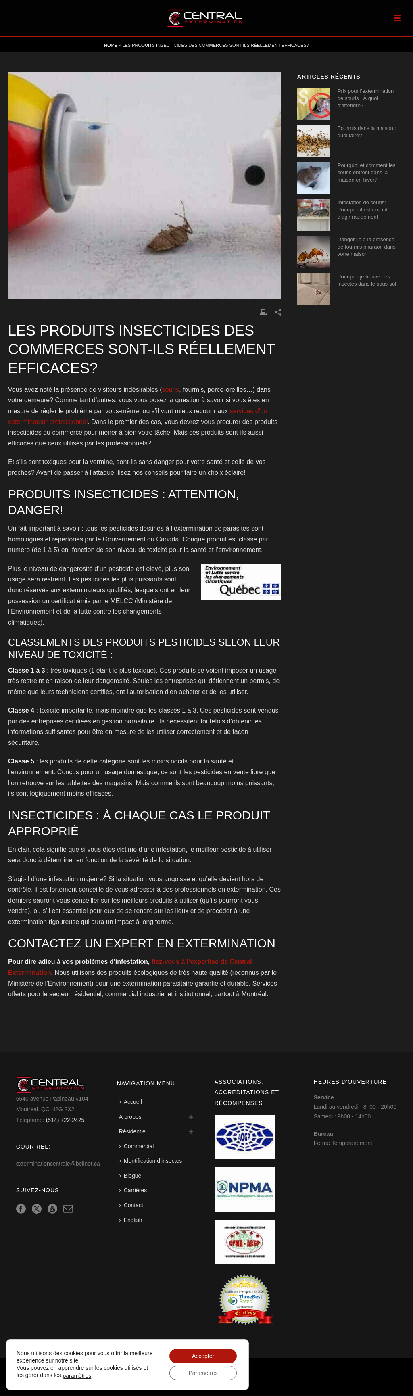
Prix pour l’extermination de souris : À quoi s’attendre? (366, 98)
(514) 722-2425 (65, 1120)
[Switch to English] (132, 1220)
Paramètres (202, 1373)
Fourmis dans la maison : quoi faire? (367, 131)
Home (110, 45)
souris (170, 389)
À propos (130, 1117)
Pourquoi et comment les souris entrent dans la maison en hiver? (367, 172)
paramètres (77, 1376)
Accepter (203, 1356)
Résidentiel (133, 1131)
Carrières (133, 1190)
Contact (131, 1205)
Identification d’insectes (150, 1161)
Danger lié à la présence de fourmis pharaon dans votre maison (367, 246)
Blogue (130, 1175)
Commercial (136, 1146)
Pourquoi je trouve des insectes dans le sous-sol (367, 280)
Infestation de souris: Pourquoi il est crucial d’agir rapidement (363, 209)
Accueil (130, 1102)
